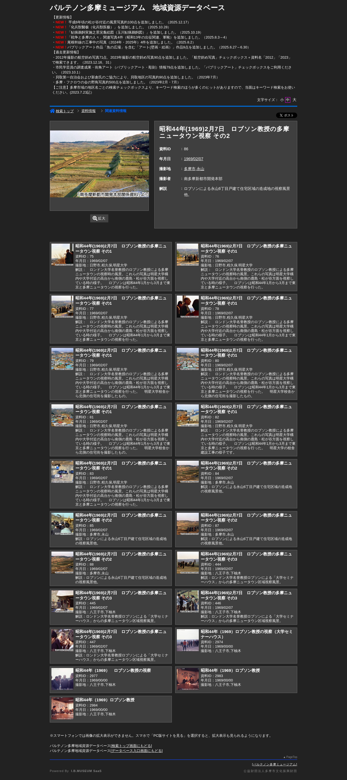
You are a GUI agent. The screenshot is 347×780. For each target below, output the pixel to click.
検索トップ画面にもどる (131, 746)
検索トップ (62, 111)
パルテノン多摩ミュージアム (274, 764)
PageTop (292, 757)
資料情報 (88, 111)
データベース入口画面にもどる (137, 751)
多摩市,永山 (194, 169)
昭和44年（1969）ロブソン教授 (230, 670)
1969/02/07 (193, 159)
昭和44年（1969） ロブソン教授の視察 (113, 670)
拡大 (99, 218)
